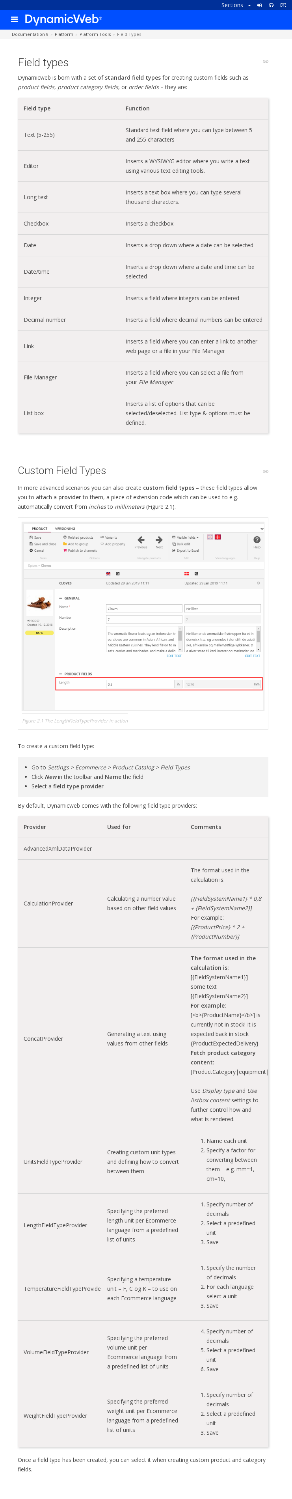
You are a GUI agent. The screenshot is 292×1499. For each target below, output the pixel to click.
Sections (236, 5)
